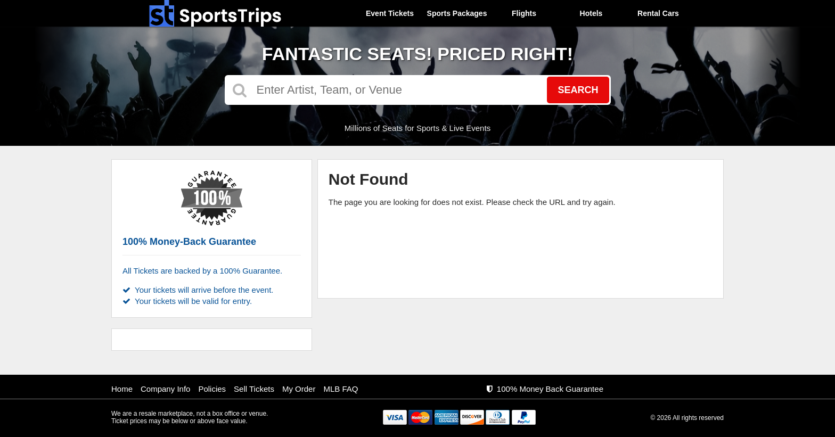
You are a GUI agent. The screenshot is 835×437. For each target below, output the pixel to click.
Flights (524, 13)
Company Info (165, 388)
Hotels (591, 13)
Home (122, 388)
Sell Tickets (254, 388)
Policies (212, 388)
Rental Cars (658, 13)
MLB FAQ (340, 388)
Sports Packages (457, 13)
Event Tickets (390, 13)
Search (578, 90)
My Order (299, 388)
